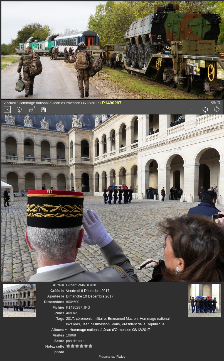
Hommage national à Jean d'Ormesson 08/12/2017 (59, 103)
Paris (116, 324)
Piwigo (120, 356)
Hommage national (154, 318)
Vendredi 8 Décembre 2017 (87, 291)
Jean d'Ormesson (96, 324)
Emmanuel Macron (122, 318)
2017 (70, 318)
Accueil (10, 103)
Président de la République (143, 324)
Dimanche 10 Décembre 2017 (89, 296)
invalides (73, 324)
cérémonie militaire (91, 318)
